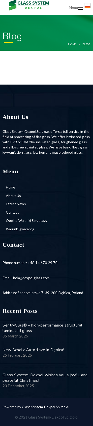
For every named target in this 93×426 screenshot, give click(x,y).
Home (72, 44)
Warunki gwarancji (20, 229)
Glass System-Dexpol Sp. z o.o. (45, 407)
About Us (13, 195)
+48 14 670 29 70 (43, 262)
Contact (12, 212)
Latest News (16, 204)
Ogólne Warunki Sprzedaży (26, 220)
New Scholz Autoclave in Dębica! (33, 350)
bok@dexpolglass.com (31, 278)
